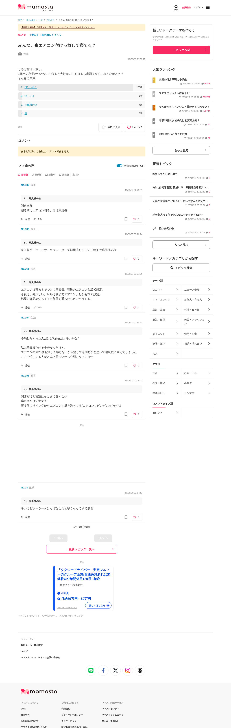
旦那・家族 (158, 309)
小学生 (188, 383)
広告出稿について (29, 676)
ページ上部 (115, 709)
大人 (155, 353)
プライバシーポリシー (72, 670)
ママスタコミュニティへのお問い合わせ (40, 612)
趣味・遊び (158, 343)
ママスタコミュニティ (112, 670)
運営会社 (25, 688)
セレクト (157, 412)
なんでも (157, 289)
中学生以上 (158, 393)
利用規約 (65, 664)
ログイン (198, 7)
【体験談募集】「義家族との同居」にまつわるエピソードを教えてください (58, 27)
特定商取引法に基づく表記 (74, 682)
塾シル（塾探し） (110, 676)
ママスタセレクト (110, 664)
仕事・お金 (190, 333)
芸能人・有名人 (193, 299)
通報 (20, 127)
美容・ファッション (194, 321)
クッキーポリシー (70, 676)
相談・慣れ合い (193, 343)
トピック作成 (181, 50)
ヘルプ (24, 606)
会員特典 (25, 670)
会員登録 (186, 7)
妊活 (155, 373)
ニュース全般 (191, 289)
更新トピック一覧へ (82, 549)
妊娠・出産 (190, 373)
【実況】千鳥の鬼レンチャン (45, 35)
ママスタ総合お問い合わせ (34, 682)
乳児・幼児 (158, 383)
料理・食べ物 (191, 309)
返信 (27, 219)
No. (25, 184)
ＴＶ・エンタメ (161, 299)
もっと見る (181, 150)
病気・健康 (158, 319)
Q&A (23, 664)
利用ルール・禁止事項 (32, 600)
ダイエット (158, 333)
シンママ (189, 393)
